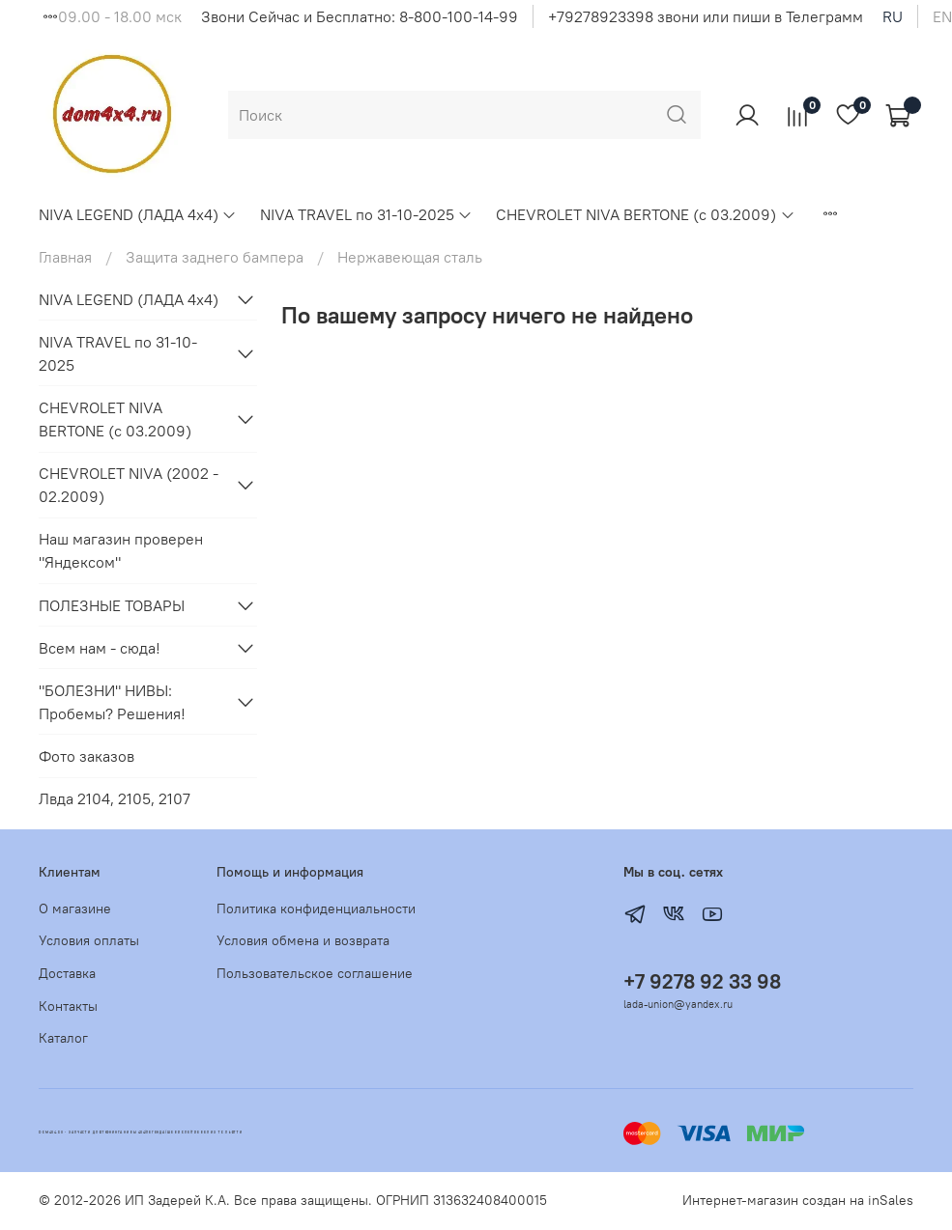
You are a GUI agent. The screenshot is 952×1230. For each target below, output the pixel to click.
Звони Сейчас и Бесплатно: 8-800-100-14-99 (359, 16)
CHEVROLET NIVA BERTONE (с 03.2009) (645, 214)
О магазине (75, 908)
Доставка (67, 973)
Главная (65, 256)
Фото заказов (86, 756)
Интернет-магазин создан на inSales (797, 1200)
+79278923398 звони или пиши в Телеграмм (705, 16)
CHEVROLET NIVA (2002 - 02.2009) (128, 484)
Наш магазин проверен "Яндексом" (121, 550)
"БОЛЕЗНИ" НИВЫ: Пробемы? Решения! (112, 702)
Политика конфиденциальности (316, 908)
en (942, 16)
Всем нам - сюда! (99, 647)
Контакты (68, 1006)
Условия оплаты (89, 940)
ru (892, 16)
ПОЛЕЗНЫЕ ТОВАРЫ (112, 605)
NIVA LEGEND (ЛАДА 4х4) (138, 214)
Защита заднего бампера (214, 256)
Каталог (63, 1038)
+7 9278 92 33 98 (702, 981)
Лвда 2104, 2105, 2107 (114, 798)
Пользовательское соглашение (314, 973)
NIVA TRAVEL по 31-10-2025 (366, 214)
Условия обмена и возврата (302, 940)
